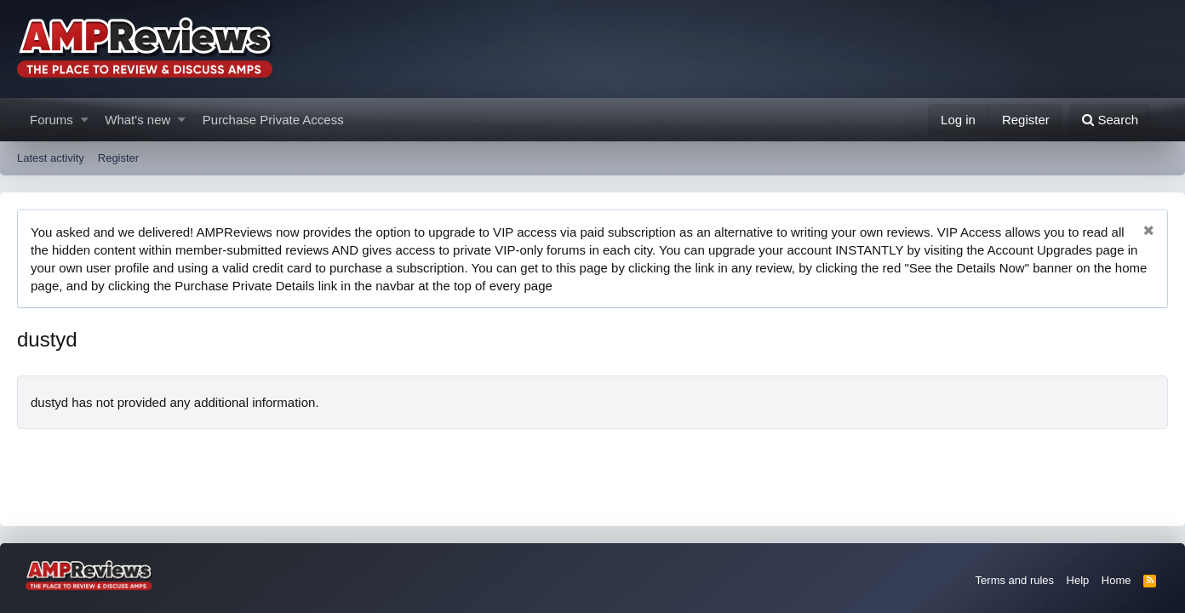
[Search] (1109, 119)
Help (1078, 580)
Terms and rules (1015, 580)
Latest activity (50, 158)
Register (118, 158)
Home (1116, 580)
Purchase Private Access (273, 119)
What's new (137, 119)
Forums (51, 119)
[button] (85, 119)
